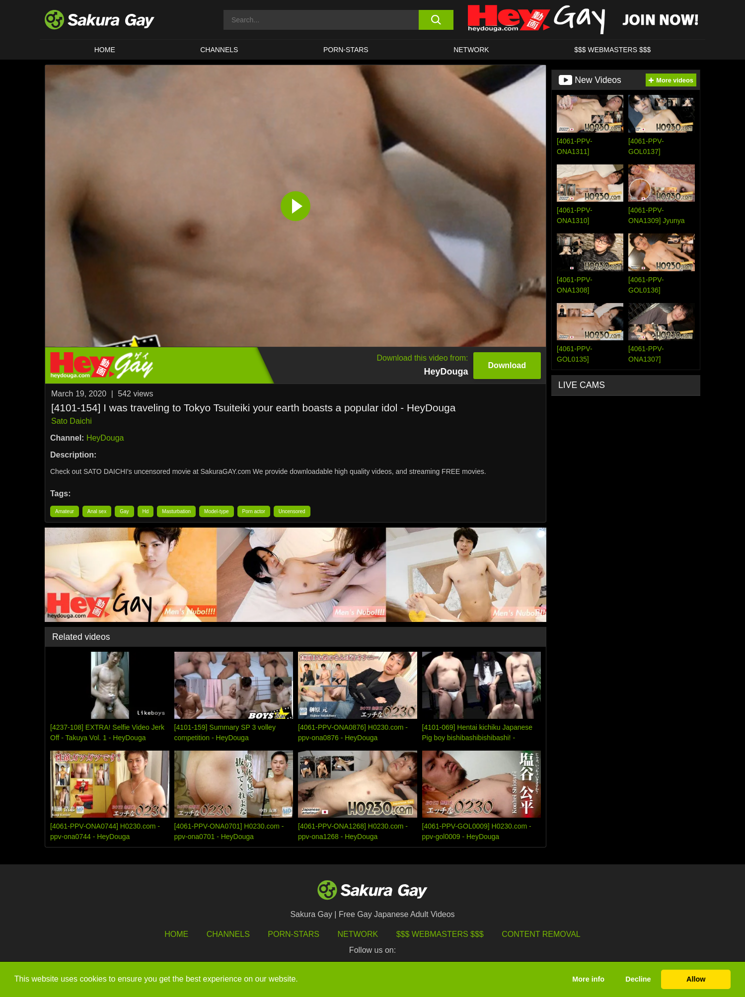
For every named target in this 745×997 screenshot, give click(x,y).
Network (471, 50)
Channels (219, 50)
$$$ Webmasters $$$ (440, 934)
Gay (124, 511)
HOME (104, 50)
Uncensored (292, 511)
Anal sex (96, 511)
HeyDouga (105, 438)
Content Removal (541, 934)
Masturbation (176, 511)
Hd (146, 511)
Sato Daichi (71, 421)
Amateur (64, 511)
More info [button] (588, 979)
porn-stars (346, 50)
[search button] (436, 20)
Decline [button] (638, 979)
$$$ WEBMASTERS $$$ (612, 50)
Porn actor (253, 511)
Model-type (216, 511)
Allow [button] (695, 979)
